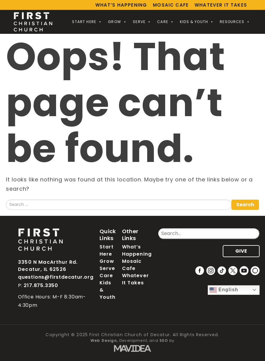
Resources (235, 21)
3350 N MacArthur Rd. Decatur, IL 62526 (48, 266)
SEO (163, 340)
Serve (142, 21)
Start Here (87, 21)
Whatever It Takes (221, 5)
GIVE (241, 251)
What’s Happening (121, 5)
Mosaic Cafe (171, 5)
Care (165, 21)
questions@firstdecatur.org (56, 277)
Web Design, (104, 340)
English (224, 290)
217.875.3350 (41, 285)
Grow (117, 21)
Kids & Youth (197, 21)
